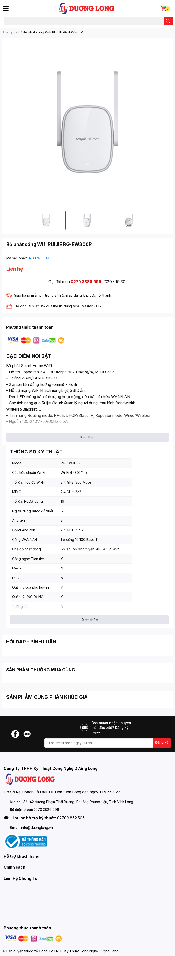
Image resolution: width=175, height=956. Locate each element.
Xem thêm (88, 437)
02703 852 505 (71, 818)
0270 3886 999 (86, 281)
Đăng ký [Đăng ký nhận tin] (161, 742)
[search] (168, 21)
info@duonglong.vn (37, 827)
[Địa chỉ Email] (107, 743)
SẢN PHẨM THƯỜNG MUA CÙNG (40, 669)
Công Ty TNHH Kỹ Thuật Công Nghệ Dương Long (79, 951)
